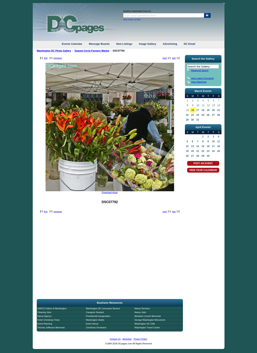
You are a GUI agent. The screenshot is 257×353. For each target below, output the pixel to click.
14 (197, 146)
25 (203, 115)
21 (218, 110)
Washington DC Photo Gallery (54, 50)
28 (218, 115)
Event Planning (44, 323)
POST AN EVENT (203, 163)
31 (197, 119)
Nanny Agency (44, 316)
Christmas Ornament (96, 327)
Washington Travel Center (147, 327)
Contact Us (115, 339)
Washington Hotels (95, 320)
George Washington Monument (150, 320)
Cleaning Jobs (44, 312)
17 (197, 110)
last (173, 58)
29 (187, 119)
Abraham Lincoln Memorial (148, 316)
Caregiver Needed (95, 312)
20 (213, 110)
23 (192, 115)
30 (192, 119)
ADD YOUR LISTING (132, 20)
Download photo (110, 192)
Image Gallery (147, 43)
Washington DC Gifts (145, 323)
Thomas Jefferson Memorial (51, 327)
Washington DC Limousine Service (103, 308)
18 (203, 110)
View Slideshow (199, 82)
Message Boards (99, 43)
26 (208, 115)
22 (187, 115)
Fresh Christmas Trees (48, 320)
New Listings (124, 43)
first (46, 58)
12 (187, 146)
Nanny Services (142, 308)
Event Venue (92, 323)
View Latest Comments (202, 78)
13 (192, 146)
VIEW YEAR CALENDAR (203, 170)
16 (192, 110)
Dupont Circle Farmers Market (91, 50)
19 (208, 110)
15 (203, 146)
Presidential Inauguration (98, 316)
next (165, 58)
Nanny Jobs (140, 312)
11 (218, 141)
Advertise (127, 339)
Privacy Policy (140, 339)
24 (197, 115)
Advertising (170, 43)
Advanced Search (200, 70)
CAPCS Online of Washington (52, 308)
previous (57, 58)
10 (213, 141)
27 (213, 115)
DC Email (189, 43)
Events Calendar (72, 43)
